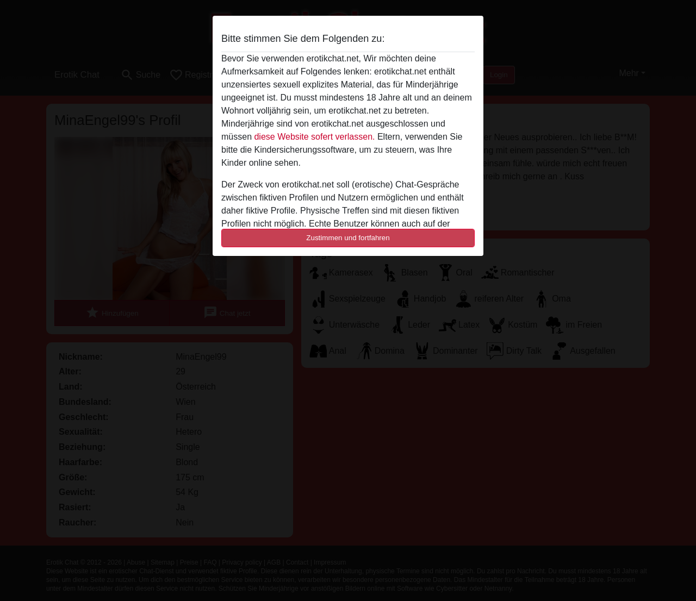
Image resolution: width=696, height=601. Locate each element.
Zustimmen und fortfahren (348, 238)
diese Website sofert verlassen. (314, 136)
